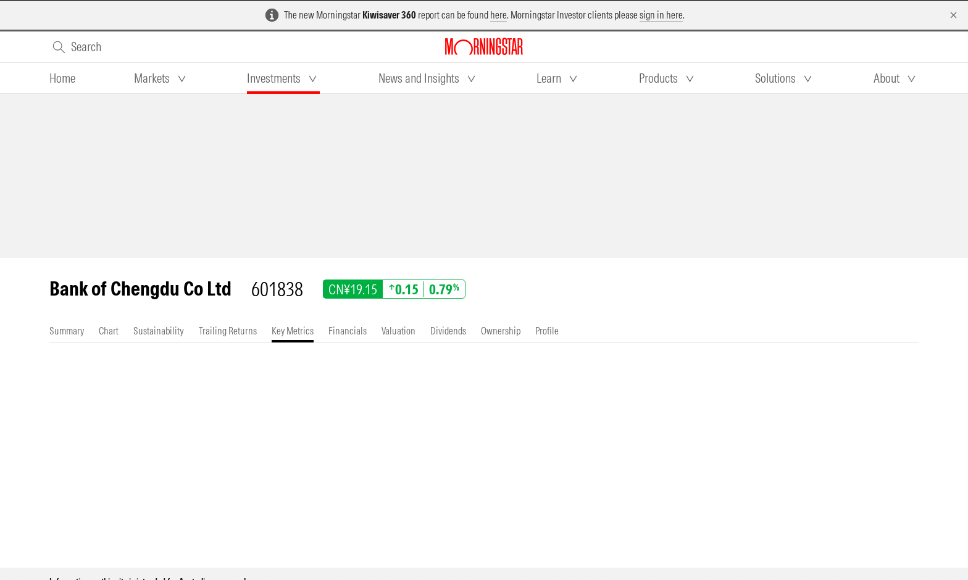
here (498, 15)
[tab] (62, 78)
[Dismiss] (953, 15)
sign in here (661, 15)
